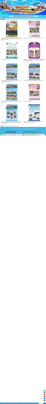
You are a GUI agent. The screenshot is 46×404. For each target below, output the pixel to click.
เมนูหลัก (11, 1)
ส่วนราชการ (16, 1)
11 (11, 126)
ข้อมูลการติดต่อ (27, 1)
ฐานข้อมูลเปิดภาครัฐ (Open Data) (35, 1)
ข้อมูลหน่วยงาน (21, 1)
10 (10, 126)
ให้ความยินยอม (41, 403)
